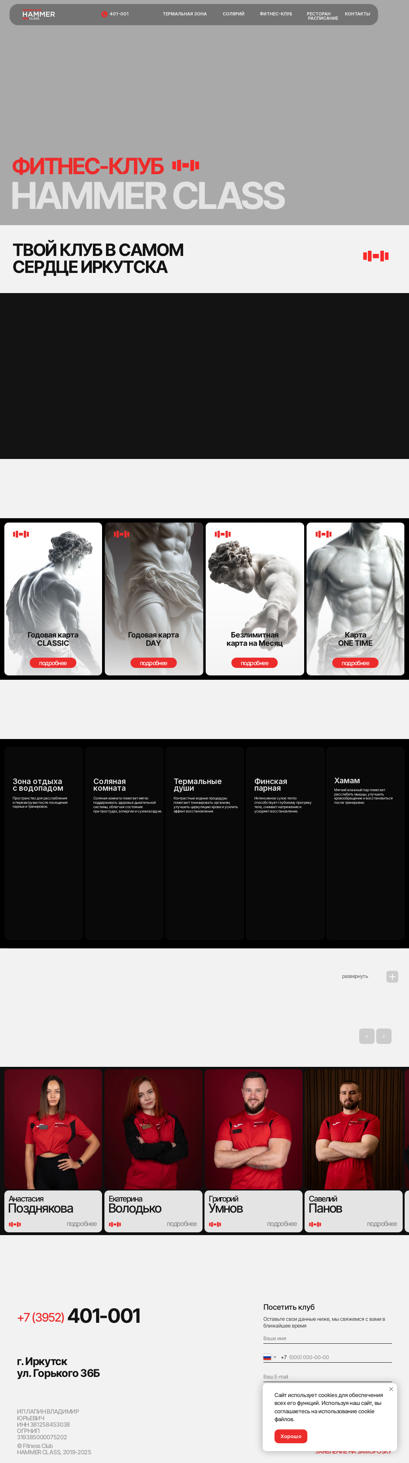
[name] (327, 1338)
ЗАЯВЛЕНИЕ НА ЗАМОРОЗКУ (353, 1451)
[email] (327, 1376)
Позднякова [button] (40, 1208)
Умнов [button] (225, 1208)
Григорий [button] (223, 1198)
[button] (356, 599)
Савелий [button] (323, 1198)
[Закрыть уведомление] (391, 1389)
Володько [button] (134, 1208)
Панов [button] (326, 1208)
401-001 (103, 1316)
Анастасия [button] (26, 1198)
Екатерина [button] (125, 1198)
